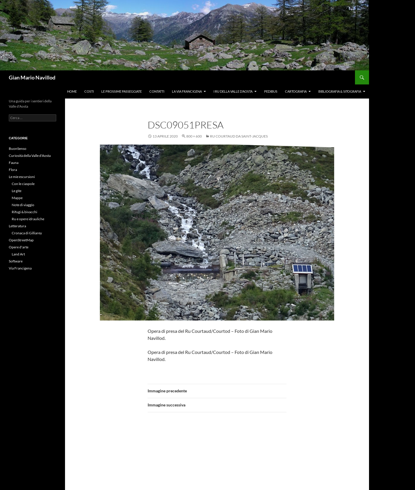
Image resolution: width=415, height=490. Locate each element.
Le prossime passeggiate (121, 91)
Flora (13, 169)
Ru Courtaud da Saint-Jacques (239, 136)
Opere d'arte (18, 247)
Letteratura (17, 226)
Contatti (156, 91)
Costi (89, 91)
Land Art (18, 254)
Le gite (16, 191)
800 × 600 (194, 136)
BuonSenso (17, 148)
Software (16, 261)
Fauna (13, 162)
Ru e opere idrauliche (28, 219)
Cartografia (296, 91)
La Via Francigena (187, 91)
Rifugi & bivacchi (24, 212)
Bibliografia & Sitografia (339, 91)
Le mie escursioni (22, 176)
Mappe (17, 198)
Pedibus (270, 91)
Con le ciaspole (23, 184)
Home (72, 91)
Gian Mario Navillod (32, 77)
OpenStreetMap (21, 240)
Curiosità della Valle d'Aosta (30, 155)
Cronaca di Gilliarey (27, 233)
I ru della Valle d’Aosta (233, 91)
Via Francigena (20, 268)
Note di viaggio (23, 205)
